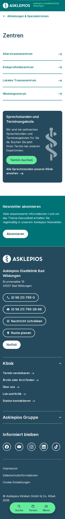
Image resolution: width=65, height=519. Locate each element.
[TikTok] (56, 447)
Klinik (32, 363)
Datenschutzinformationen (20, 475)
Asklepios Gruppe (32, 417)
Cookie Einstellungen (16, 482)
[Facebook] (7, 447)
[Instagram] (31, 447)
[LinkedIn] (44, 447)
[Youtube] (19, 447)
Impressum (10, 468)
